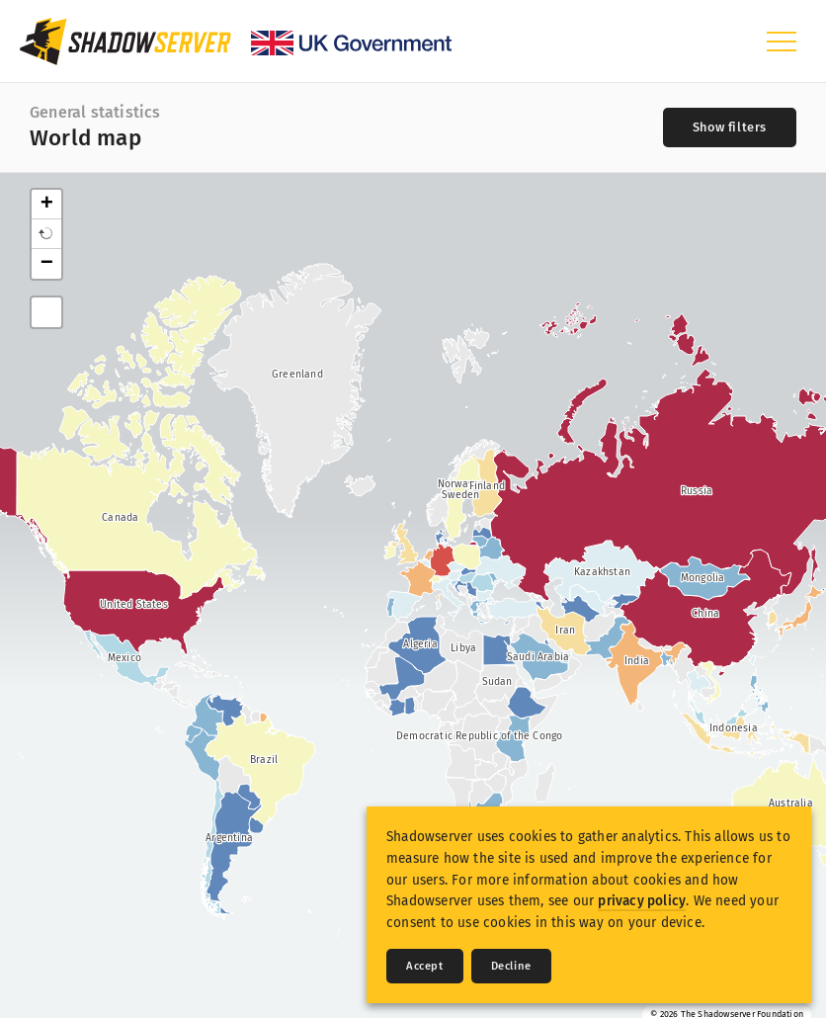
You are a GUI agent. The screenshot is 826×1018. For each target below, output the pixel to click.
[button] (46, 234)
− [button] (47, 264)
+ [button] (47, 204)
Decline (511, 966)
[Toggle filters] (729, 127)
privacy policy (642, 900)
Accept (425, 966)
